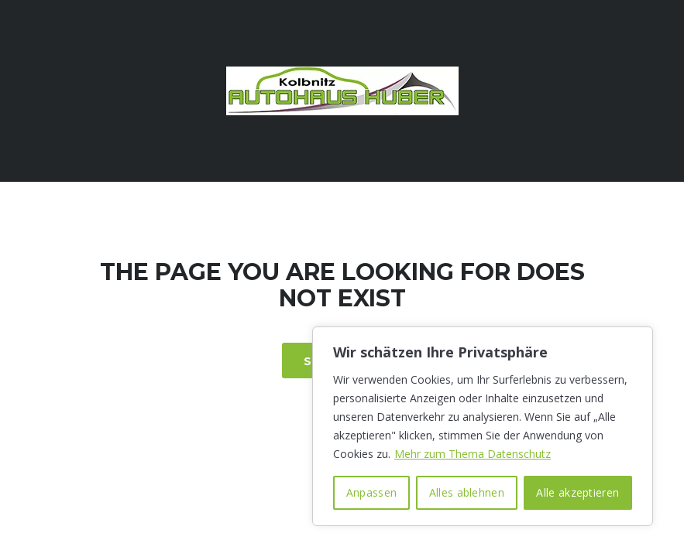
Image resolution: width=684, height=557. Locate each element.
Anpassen (371, 492)
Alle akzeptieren (577, 492)
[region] (482, 426)
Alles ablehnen (466, 492)
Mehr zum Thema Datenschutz (472, 453)
